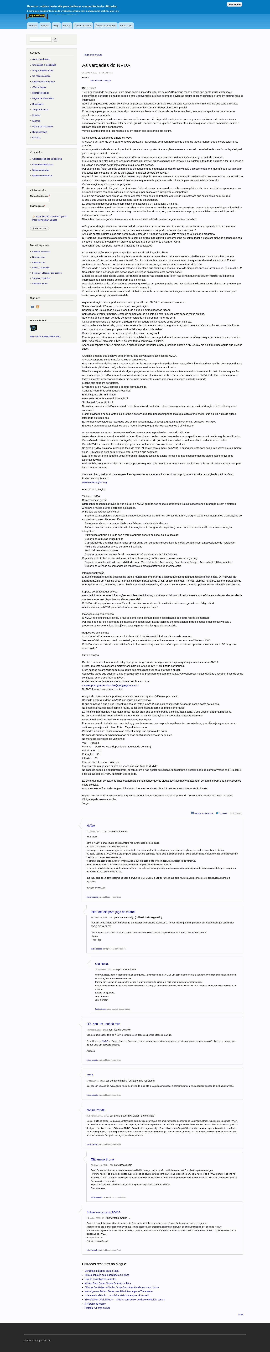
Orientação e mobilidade (44, 65)
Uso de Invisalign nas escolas (100, 1279)
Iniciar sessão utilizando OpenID (51, 216)
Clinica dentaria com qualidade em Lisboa (107, 1275)
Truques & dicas (40, 109)
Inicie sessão (92, 897)
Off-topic (36, 137)
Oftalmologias (39, 87)
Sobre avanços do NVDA (104, 1212)
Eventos (45, 25)
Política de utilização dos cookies (47, 273)
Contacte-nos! (38, 262)
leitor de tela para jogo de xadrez (113, 912)
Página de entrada (93, 54)
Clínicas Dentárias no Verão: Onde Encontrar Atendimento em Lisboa (122, 1287)
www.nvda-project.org (94, 482)
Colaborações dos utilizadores (47, 159)
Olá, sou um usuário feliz (103, 1024)
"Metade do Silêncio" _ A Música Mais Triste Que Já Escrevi (117, 1295)
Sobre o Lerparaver (41, 267)
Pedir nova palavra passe (44, 220)
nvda (90, 1075)
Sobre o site (126, 25)
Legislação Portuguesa (43, 81)
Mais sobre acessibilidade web (45, 336)
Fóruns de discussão (42, 126)
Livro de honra (38, 257)
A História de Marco (95, 1303)
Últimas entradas (82, 25)
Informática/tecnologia (100, 80)
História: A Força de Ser (97, 1307)
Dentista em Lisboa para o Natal (102, 1270)
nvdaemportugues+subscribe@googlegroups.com (110, 685)
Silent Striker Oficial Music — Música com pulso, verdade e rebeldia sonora (125, 1299)
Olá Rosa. (102, 964)
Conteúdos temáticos (42, 164)
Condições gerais (40, 283)
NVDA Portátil (96, 1110)
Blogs (56, 25)
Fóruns (66, 25)
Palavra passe (37, 206)
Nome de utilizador (40, 196)
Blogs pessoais (39, 132)
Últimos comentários (106, 25)
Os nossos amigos (41, 76)
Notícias (33, 25)
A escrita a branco (41, 59)
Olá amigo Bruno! (103, 1159)
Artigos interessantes (42, 70)
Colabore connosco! (41, 251)
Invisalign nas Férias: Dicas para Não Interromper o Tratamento (119, 1291)
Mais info (114, 9)
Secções (35, 52)
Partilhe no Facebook (202, 813)
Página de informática (43, 98)
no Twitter (222, 813)
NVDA (91, 825)
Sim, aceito (235, 3)
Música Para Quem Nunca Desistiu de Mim (108, 1283)
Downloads (37, 104)
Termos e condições (41, 278)
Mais (240, 1314)
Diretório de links (40, 93)
